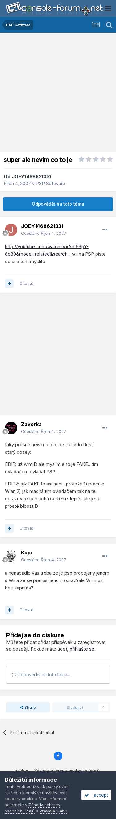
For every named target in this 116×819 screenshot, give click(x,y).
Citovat (26, 283)
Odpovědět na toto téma (58, 204)
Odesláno (43, 233)
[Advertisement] (58, 94)
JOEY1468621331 (31, 177)
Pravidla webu (53, 810)
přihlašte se (82, 649)
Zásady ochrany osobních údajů (67, 770)
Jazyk (20, 770)
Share (28, 707)
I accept (96, 795)
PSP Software (50, 183)
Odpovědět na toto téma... (41, 674)
